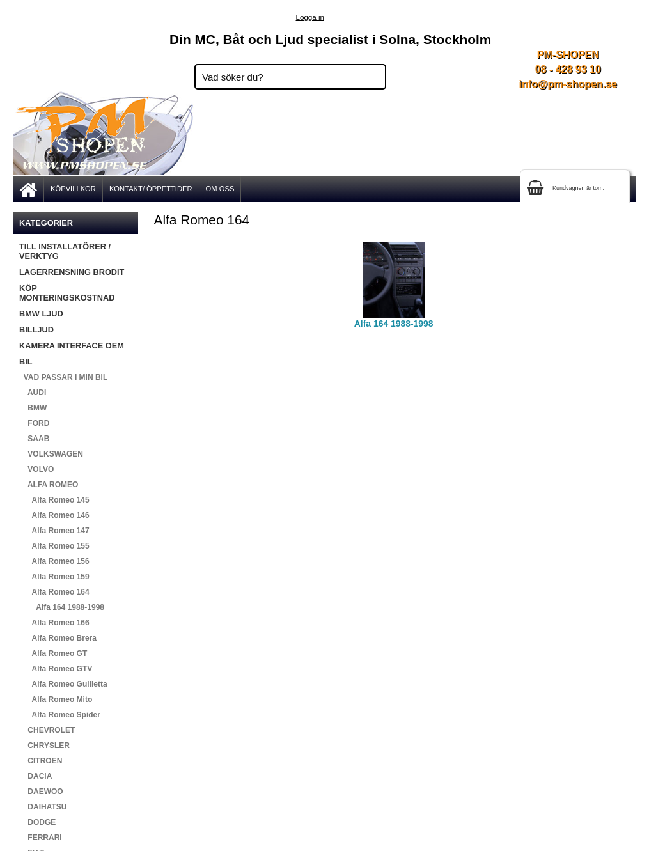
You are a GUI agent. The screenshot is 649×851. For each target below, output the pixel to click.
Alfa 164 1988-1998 (61, 607)
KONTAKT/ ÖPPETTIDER (150, 188)
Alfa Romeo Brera (58, 638)
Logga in (310, 17)
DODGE (37, 822)
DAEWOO (41, 791)
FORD (34, 423)
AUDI (32, 392)
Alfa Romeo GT (53, 653)
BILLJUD (36, 329)
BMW (33, 407)
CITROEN (40, 760)
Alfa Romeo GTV (55, 668)
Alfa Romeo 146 (54, 515)
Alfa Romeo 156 (54, 561)
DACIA (35, 776)
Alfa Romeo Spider (59, 714)
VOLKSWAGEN (51, 453)
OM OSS (220, 188)
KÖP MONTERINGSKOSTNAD (66, 292)
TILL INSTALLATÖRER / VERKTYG (65, 251)
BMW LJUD (41, 313)
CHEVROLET (47, 730)
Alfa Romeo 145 (54, 500)
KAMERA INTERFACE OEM (71, 345)
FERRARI (40, 837)
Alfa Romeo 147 (54, 530)
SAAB (34, 438)
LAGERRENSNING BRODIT (71, 272)
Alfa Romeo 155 (54, 546)
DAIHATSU (42, 806)
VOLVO (36, 469)
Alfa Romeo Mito (55, 699)
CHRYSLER (44, 745)
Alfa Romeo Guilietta (63, 684)
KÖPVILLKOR (73, 188)
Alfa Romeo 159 (54, 576)
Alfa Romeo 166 (54, 622)
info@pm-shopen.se (568, 84)
